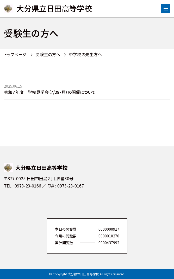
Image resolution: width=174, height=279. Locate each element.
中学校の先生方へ (85, 54)
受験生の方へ (47, 54)
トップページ (15, 54)
